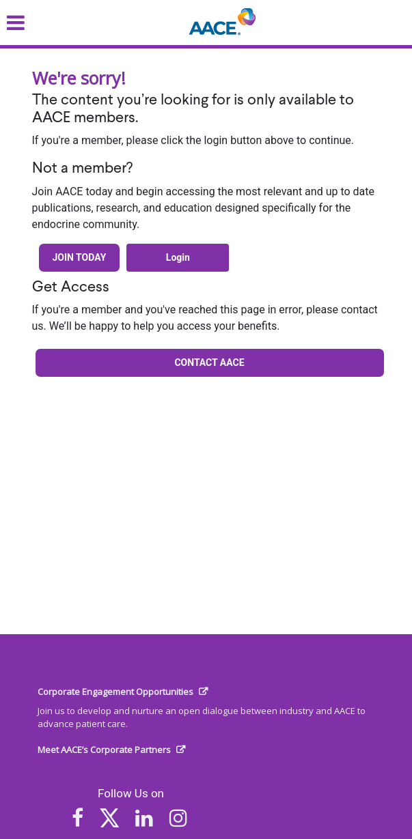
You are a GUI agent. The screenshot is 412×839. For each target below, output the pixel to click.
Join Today (80, 257)
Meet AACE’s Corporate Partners (104, 749)
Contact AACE (209, 362)
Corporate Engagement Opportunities (115, 691)
